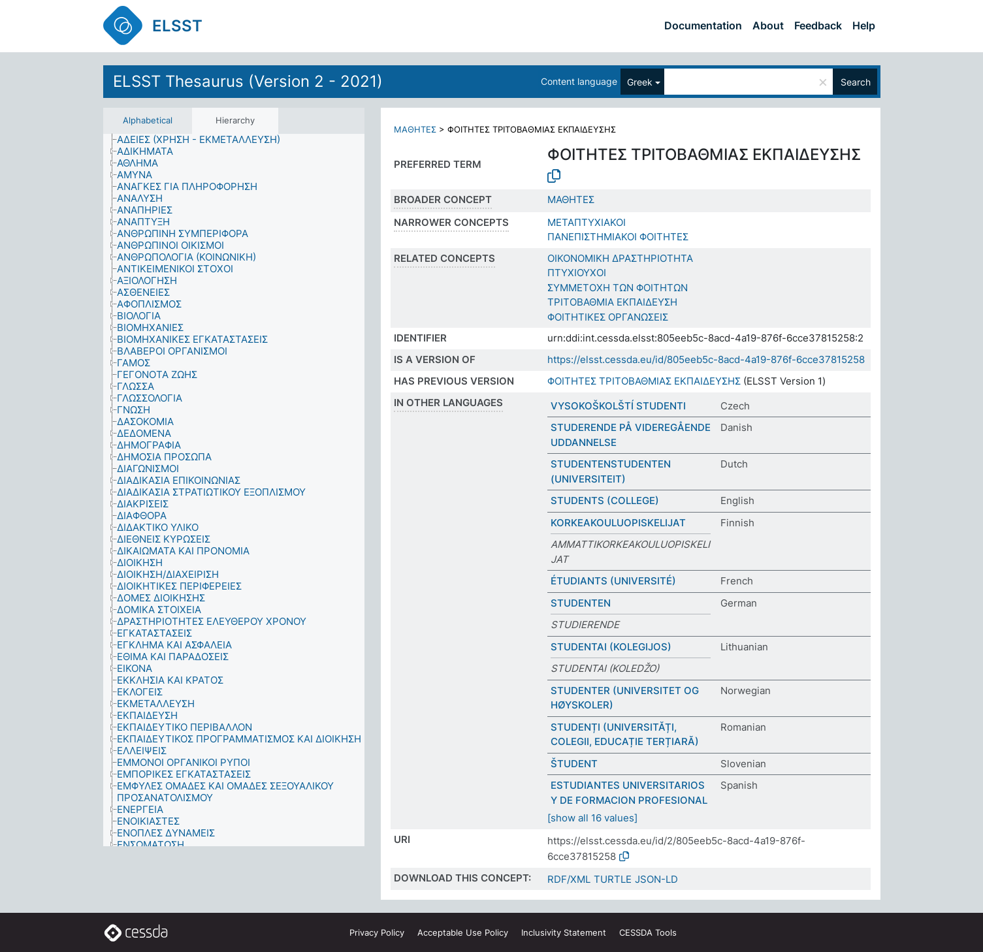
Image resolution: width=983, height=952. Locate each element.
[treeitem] (204, 140)
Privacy (376, 932)
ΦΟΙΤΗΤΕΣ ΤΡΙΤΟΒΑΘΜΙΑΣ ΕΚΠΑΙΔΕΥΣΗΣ (644, 381)
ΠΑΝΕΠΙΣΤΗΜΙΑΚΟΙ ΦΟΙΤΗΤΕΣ (617, 236)
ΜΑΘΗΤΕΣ (415, 129)
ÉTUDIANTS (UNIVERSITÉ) (613, 581)
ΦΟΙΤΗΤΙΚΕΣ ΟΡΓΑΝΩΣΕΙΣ (607, 317)
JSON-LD (656, 879)
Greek (640, 81)
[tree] (233, 490)
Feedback (818, 25)
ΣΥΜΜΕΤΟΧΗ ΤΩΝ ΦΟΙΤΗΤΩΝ (617, 287)
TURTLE (613, 879)
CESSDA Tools (648, 932)
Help (863, 25)
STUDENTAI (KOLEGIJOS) (611, 647)
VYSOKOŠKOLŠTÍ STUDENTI (618, 406)
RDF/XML (568, 879)
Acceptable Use (462, 932)
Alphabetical (147, 120)
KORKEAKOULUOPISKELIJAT (618, 522)
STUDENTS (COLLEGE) (605, 500)
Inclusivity (563, 932)
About (768, 25)
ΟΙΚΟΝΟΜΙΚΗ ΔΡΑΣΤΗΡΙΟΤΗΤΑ (620, 258)
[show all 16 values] (592, 818)
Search (856, 81)
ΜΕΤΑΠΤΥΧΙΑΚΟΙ (586, 222)
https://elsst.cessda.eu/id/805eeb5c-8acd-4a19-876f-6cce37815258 (706, 359)
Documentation (703, 25)
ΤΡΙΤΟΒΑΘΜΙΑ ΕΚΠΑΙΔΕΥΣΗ (612, 302)
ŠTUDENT (574, 763)
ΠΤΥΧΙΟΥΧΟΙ (576, 272)
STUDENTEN (581, 603)
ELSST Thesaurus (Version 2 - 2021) (248, 81)
